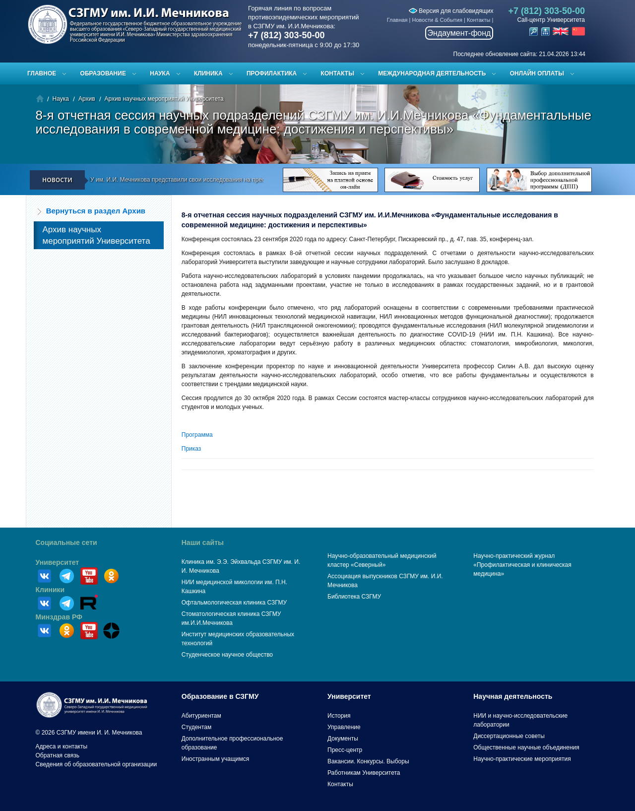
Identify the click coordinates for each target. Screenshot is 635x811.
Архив (86, 98)
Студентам (197, 727)
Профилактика (272, 73)
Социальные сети (66, 542)
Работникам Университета (363, 772)
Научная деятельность (512, 696)
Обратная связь (57, 755)
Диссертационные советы (509, 736)
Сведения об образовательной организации (96, 764)
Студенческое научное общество (227, 654)
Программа (197, 434)
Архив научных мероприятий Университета (164, 98)
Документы (342, 738)
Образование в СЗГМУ (220, 696)
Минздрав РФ (59, 617)
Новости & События (437, 20)
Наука (160, 73)
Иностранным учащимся (215, 758)
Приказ (191, 448)
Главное (41, 73)
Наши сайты (203, 542)
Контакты (479, 20)
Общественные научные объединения (526, 747)
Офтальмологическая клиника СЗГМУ (234, 602)
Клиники (50, 590)
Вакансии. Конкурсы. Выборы (368, 761)
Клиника (208, 73)
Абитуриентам (201, 715)
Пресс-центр (344, 749)
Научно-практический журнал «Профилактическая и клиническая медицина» (522, 564)
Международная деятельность (432, 73)
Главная (397, 20)
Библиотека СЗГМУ (354, 596)
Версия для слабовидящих (451, 10)
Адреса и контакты (62, 746)
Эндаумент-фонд (459, 33)
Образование (103, 73)
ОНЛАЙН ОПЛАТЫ (537, 73)
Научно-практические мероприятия (522, 758)
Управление (344, 727)
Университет (57, 562)
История (339, 715)
